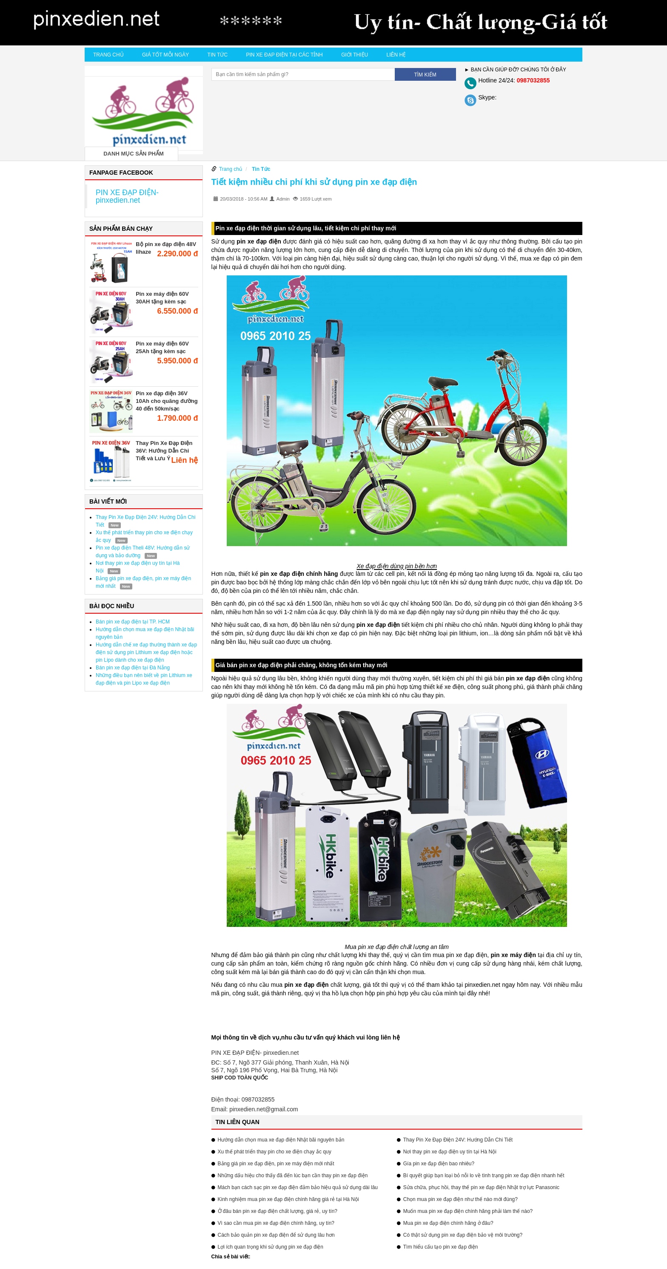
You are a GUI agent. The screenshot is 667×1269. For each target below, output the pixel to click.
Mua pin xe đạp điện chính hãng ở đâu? (448, 1223)
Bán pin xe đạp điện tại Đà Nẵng (133, 668)
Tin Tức (218, 55)
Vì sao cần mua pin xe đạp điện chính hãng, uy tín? (276, 1223)
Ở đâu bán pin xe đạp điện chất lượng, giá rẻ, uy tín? (278, 1211)
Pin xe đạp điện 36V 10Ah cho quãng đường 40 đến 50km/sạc (167, 401)
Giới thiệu (354, 55)
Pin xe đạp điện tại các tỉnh (284, 55)
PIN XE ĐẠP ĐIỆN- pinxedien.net (127, 196)
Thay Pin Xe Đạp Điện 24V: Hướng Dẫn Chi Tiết (458, 1140)
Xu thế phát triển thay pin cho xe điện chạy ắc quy (274, 1152)
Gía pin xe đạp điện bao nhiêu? (438, 1164)
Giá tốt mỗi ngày (165, 55)
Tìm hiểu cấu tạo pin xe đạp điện (440, 1247)
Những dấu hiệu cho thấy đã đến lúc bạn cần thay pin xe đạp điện (293, 1175)
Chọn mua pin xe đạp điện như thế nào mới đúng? (460, 1199)
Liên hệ (396, 55)
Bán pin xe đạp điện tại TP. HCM (133, 622)
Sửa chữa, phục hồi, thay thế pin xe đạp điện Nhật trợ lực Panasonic (481, 1187)
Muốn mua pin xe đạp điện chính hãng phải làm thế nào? (468, 1211)
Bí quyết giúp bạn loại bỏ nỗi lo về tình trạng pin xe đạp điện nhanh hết (483, 1175)
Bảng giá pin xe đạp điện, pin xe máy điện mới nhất (276, 1164)
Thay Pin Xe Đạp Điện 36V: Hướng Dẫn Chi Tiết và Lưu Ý (164, 451)
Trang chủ (108, 55)
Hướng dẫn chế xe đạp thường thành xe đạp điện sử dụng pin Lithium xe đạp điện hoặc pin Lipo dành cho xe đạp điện (146, 652)
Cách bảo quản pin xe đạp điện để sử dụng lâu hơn (276, 1235)
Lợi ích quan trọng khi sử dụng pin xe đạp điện (270, 1247)
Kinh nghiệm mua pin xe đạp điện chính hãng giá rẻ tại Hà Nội (288, 1199)
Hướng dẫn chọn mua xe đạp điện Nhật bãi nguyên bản (281, 1140)
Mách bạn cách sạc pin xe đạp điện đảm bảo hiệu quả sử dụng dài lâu (298, 1187)
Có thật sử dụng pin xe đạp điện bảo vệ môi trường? (462, 1235)
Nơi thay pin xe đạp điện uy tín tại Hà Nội (449, 1152)
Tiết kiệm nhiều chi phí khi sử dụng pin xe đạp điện (314, 182)
